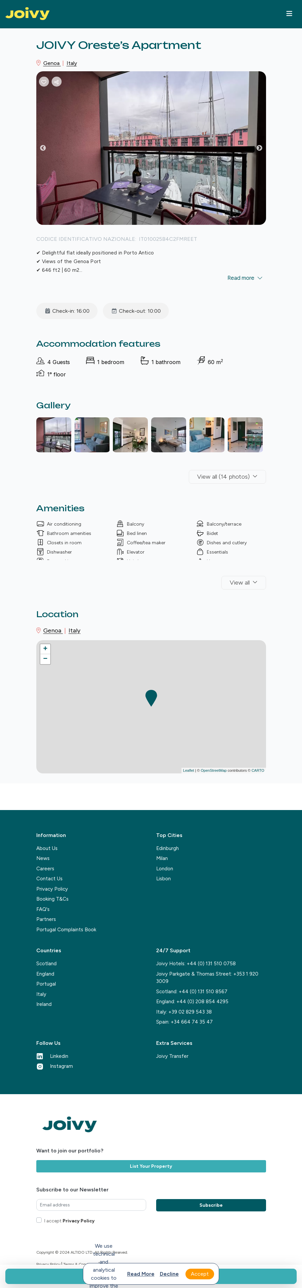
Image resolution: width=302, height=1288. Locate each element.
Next (264, 150)
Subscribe (211, 1205)
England (45, 974)
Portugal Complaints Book (66, 930)
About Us (47, 848)
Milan (162, 858)
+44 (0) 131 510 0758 (211, 964)
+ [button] (45, 649)
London (164, 869)
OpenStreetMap (214, 770)
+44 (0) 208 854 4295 (202, 1002)
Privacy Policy (52, 889)
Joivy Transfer (172, 1056)
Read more (140, 1274)
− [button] (45, 659)
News (43, 858)
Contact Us (49, 879)
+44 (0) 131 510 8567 (203, 992)
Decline (169, 1274)
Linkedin (52, 1056)
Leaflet (188, 770)
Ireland (44, 1004)
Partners (46, 919)
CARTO (257, 770)
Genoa (52, 63)
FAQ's (43, 909)
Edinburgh (167, 848)
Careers (45, 869)
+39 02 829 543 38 (190, 1012)
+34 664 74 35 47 (192, 1022)
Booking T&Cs (52, 899)
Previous (48, 150)
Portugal (46, 984)
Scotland (46, 964)
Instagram (54, 1066)
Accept (200, 1274)
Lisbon (163, 879)
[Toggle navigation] (289, 14)
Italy (72, 63)
